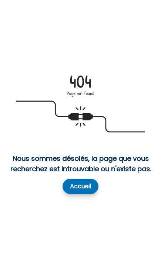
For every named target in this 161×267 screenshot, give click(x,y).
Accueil (80, 186)
